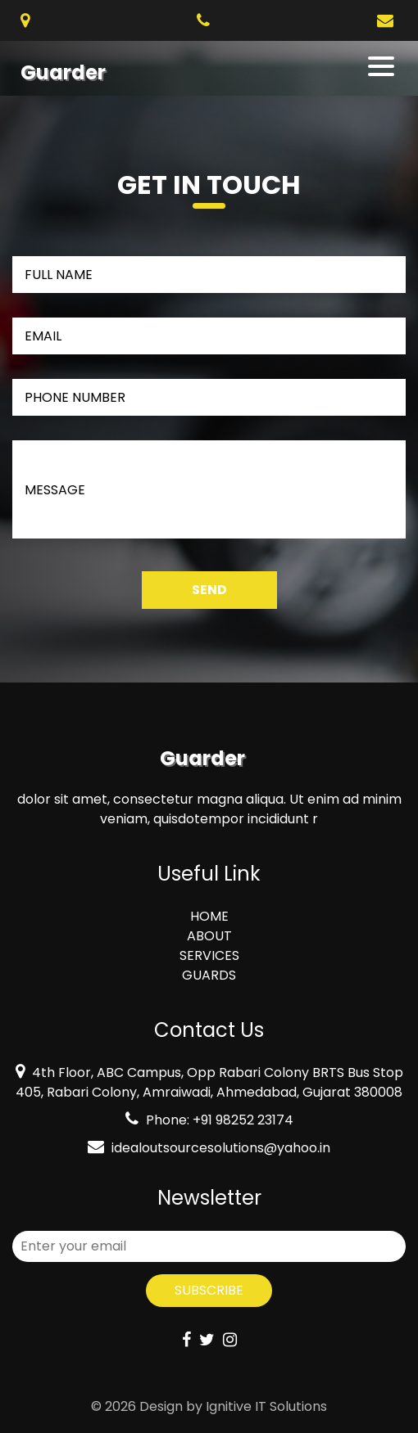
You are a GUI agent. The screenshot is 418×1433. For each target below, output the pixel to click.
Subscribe (209, 1290)
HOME (209, 916)
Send (209, 589)
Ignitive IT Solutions (266, 1406)
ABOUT (209, 935)
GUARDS (209, 975)
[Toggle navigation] (382, 66)
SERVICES (209, 955)
